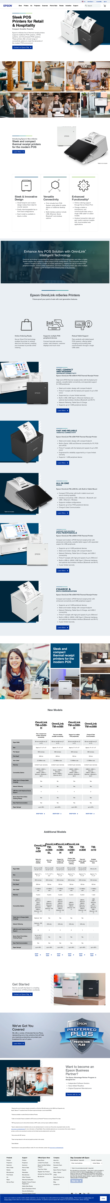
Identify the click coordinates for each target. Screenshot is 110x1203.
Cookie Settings (69, 1198)
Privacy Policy (89, 1172)
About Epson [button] (90, 1)
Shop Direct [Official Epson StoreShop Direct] (41, 1160)
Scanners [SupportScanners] (24, 1165)
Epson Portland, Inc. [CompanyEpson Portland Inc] (58, 1177)
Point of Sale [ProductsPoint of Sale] (10, 1167)
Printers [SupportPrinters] (24, 1160)
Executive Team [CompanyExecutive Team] (57, 1165)
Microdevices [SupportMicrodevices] (25, 1174)
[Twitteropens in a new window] (76, 1193)
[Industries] (68, 5)
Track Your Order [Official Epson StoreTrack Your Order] (42, 1169)
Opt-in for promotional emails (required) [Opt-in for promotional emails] (83, 1168)
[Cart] (105, 5)
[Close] (103, 1198)
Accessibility (99, 1)
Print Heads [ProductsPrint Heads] (10, 1174)
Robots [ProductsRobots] (8, 1170)
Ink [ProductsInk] (7, 1177)
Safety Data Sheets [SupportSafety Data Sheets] (27, 1186)
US (83, 1)
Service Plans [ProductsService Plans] (10, 1182)
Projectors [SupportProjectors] (25, 1162)
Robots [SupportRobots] (24, 1170)
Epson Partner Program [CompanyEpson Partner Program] (59, 1170)
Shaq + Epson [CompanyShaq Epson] (57, 1172)
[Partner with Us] (73, 1094)
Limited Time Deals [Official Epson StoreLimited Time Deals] (43, 1162)
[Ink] (31, 5)
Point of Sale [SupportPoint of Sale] (25, 1167)
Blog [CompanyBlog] (54, 1182)
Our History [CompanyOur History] (56, 1162)
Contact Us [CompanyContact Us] (56, 1184)
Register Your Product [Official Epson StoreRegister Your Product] (44, 1171)
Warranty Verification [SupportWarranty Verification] (27, 1179)
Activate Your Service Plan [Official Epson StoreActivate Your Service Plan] (45, 1174)
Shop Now (39, 813)
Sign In (105, 1)
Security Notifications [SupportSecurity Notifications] (28, 1191)
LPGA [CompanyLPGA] (55, 1174)
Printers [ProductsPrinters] (9, 1160)
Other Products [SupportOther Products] (26, 1177)
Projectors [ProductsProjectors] (9, 1162)
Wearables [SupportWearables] (25, 1172)
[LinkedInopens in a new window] (84, 1193)
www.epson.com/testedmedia (18, 1129)
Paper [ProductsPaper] (8, 1179)
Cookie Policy (87, 1198)
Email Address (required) (77, 1160)
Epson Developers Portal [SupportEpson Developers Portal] (29, 1188)
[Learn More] (18, 152)
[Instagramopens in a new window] (88, 1193)
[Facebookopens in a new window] (71, 1193)
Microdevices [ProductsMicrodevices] (10, 1172)
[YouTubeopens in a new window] (80, 1193)
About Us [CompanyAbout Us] (55, 1160)
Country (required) (96, 1160)
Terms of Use (74, 1177)
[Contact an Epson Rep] (22, 47)
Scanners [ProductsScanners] (9, 1165)
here (87, 1199)
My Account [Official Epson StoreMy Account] (41, 1176)
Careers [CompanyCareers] (55, 1167)
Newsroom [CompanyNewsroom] (56, 1179)
